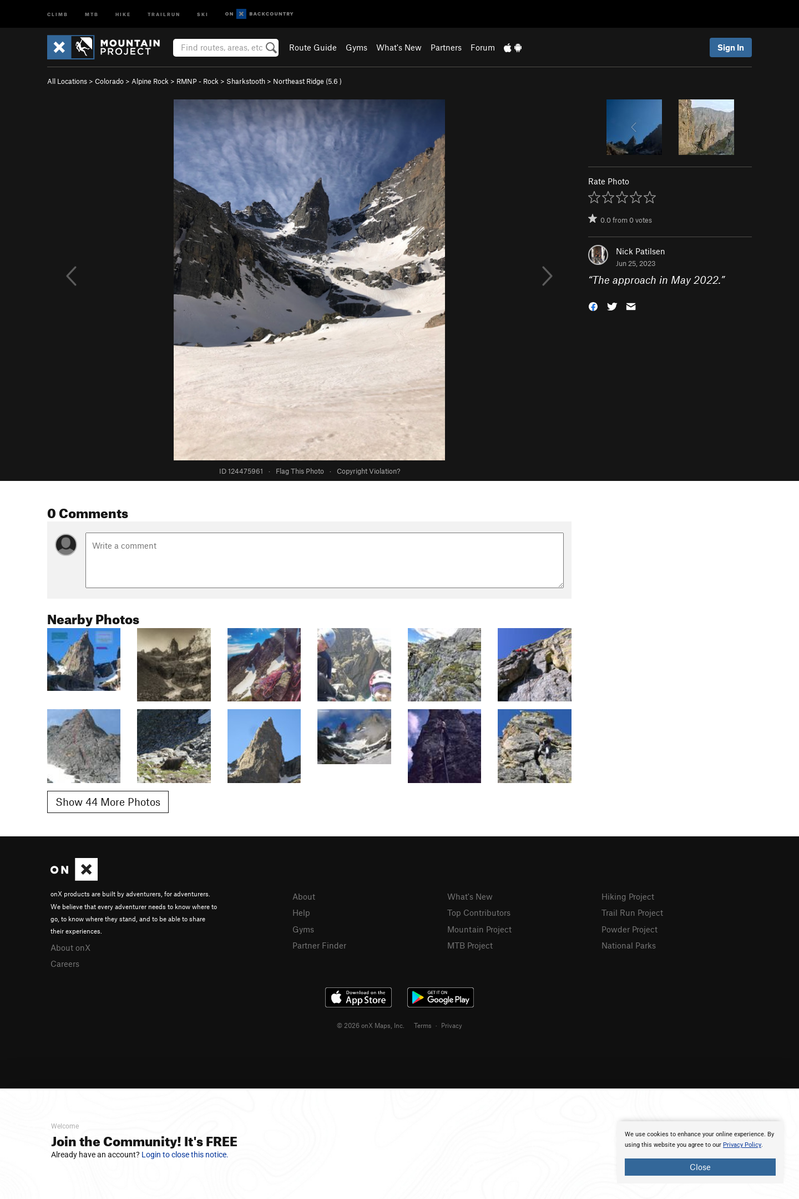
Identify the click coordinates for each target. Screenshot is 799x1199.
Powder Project (629, 929)
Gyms (356, 47)
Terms (423, 1025)
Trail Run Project (632, 912)
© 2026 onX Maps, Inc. (370, 1025)
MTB (92, 13)
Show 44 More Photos (107, 801)
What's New (399, 47)
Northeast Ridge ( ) (307, 81)
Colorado (109, 81)
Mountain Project (479, 929)
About (303, 896)
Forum (483, 47)
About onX (70, 947)
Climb (57, 13)
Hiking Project (627, 896)
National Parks (628, 945)
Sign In (730, 47)
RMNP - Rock (197, 81)
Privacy (451, 1025)
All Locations (67, 81)
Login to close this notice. (185, 1154)
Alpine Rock (150, 81)
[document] (700, 1152)
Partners (446, 47)
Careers (64, 964)
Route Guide (313, 47)
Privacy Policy (742, 1144)
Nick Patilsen (640, 251)
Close (700, 1167)
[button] (593, 305)
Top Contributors (478, 912)
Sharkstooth (245, 81)
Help (301, 912)
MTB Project (470, 945)
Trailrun (164, 13)
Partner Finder (319, 945)
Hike (123, 13)
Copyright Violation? (368, 470)
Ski (203, 13)
